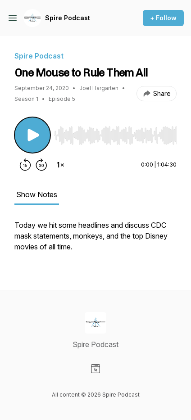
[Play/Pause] (32, 135)
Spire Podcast (67, 18)
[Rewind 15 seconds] (25, 164)
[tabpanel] (95, 240)
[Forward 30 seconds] (41, 164)
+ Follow (163, 18)
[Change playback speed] (60, 164)
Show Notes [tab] (36, 194)
